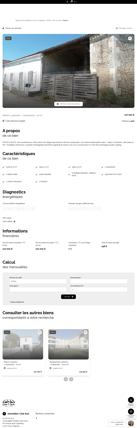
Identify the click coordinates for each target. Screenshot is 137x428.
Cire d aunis (56, 20)
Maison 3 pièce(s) (12, 363)
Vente (48, 20)
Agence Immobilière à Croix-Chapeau (30, 20)
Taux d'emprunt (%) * (77, 286)
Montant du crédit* (15, 277)
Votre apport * (14, 286)
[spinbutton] (99, 289)
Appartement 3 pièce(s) (59, 363)
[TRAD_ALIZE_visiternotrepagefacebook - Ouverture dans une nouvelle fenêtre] (36, 418)
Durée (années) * (75, 277)
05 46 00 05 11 (8, 418)
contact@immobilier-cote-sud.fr (15, 421)
